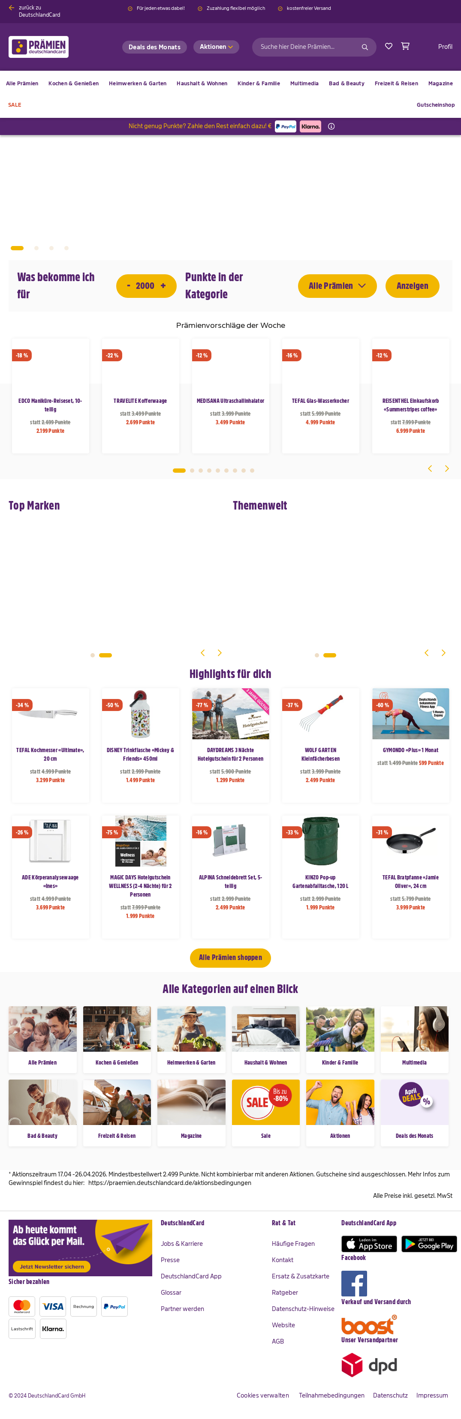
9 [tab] (252, 470)
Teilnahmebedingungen (332, 1395)
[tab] (212, 1223)
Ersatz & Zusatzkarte (300, 1276)
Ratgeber (285, 1293)
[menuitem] (73, 83)
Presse (170, 1260)
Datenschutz (390, 1395)
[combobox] (314, 47)
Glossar (171, 1293)
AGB (278, 1341)
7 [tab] (235, 470)
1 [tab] (179, 470)
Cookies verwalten (263, 1395)
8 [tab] (243, 470)
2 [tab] (192, 470)
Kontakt (282, 1260)
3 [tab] (201, 470)
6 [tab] (226, 470)
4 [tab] (209, 470)
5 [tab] (218, 470)
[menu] (230, 94)
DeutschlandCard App (191, 1276)
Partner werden (182, 1309)
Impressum (432, 1395)
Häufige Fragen (293, 1244)
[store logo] (52, 47)
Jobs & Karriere (182, 1244)
